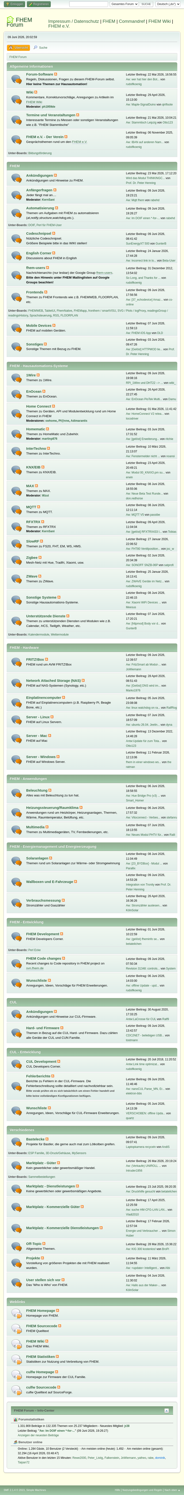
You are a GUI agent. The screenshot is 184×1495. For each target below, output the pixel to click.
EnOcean (34, 391)
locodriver (132, 418)
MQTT (31, 507)
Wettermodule (60, 634)
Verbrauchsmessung (44, 900)
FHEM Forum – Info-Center (34, 1410)
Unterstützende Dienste (46, 616)
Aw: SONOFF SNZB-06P (142, 565)
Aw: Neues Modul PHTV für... (144, 834)
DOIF (31, 225)
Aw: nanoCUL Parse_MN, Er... (145, 1089)
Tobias (172, 531)
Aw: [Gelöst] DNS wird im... (143, 685)
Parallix (130, 868)
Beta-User (168, 260)
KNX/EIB (33, 467)
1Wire (31, 375)
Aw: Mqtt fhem (135, 200)
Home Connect (39, 406)
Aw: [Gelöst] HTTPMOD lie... (144, 349)
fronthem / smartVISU (102, 310)
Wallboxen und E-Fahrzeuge (50, 882)
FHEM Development (43, 934)
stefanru (172, 817)
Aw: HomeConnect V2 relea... (145, 413)
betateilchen (134, 944)
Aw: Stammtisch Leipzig (141, 122)
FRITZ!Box (35, 659)
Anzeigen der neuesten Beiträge (38, 1435)
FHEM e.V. (59, 26)
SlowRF (33, 541)
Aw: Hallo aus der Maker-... (143, 1285)
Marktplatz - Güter (41, 1163)
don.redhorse (134, 498)
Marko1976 (133, 690)
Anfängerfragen (39, 190)
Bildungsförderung (40, 153)
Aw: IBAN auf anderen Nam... (145, 142)
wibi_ (172, 383)
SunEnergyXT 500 (138, 243)
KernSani (48, 199)
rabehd (154, 200)
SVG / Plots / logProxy (132, 310)
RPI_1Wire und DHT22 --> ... (144, 383)
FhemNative (64, 310)
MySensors (79, 1153)
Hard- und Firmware (43, 1028)
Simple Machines (36, 1490)
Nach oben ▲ (172, 1490)
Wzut (45, 495)
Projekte (33, 1258)
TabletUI (50, 310)
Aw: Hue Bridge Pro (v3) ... (143, 795)
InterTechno (36, 448)
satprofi (168, 565)
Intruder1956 (134, 1170)
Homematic (36, 429)
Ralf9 (165, 1019)
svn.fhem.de (35, 968)
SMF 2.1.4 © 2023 (14, 1490)
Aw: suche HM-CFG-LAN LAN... (146, 1209)
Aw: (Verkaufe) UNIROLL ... (143, 1166)
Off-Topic (34, 1244)
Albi (167, 1268)
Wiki (30, 92)
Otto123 (168, 122)
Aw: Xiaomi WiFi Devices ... (143, 602)
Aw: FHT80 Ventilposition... (143, 548)
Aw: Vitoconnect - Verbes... (143, 817)
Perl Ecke (34, 950)
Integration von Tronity (140, 884)
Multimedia (36, 827)
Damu (172, 399)
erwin (129, 477)
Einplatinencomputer (44, 698)
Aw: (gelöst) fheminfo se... (142, 939)
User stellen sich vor (43, 1280)
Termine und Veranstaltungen (51, 115)
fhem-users (36, 268)
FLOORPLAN (69, 315)
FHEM (109, 21)
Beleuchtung (37, 790)
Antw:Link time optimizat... (142, 1064)
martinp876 (49, 438)
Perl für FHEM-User (49, 225)
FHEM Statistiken (41, 1357)
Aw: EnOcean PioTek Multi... (144, 399)
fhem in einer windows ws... (143, 762)
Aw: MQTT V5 (135, 514)
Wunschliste (37, 980)
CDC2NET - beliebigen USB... (145, 1035)
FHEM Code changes (44, 958)
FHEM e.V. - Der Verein (45, 137)
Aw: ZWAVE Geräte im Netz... (145, 581)
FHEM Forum (19, 22)
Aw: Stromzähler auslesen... (144, 905)
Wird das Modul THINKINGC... (145, 178)
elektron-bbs (134, 1093)
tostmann (132, 1040)
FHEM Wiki (159, 21)
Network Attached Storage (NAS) (54, 681)
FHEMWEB (35, 310)
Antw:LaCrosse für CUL (141, 1019)
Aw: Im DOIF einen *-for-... (143, 218)
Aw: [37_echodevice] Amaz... (144, 299)
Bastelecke (36, 1139)
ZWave (32, 576)
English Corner (39, 253)
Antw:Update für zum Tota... (143, 741)
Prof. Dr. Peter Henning (141, 183)
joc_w (170, 548)
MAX (30, 486)
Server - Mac (37, 736)
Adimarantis (79, 420)
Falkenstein (111, 1458)
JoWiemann (133, 669)
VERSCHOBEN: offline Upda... (145, 1113)
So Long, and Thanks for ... (143, 278)
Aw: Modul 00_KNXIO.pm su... (145, 472)
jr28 (126, 1426)
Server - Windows (41, 757)
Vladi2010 (132, 1214)
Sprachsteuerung (40, 315)
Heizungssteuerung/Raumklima (52, 808)
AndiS (166, 1147)
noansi (170, 456)
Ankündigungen (40, 175)
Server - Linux (38, 717)
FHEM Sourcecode (42, 1326)
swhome (51, 420)
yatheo (142, 1458)
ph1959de (48, 106)
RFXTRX (33, 522)
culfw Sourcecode (41, 1387)
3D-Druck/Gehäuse (58, 1153)
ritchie (169, 439)
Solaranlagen (37, 858)
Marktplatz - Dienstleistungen (51, 1186)
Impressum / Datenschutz (73, 21)
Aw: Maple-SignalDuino (141, 104)
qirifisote (167, 104)
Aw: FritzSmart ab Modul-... (143, 664)
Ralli (172, 834)
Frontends (35, 292)
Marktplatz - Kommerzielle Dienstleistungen (63, 1228)
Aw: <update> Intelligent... (142, 1268)
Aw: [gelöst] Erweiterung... (142, 439)
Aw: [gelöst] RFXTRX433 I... (144, 531)
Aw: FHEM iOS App (138, 333)
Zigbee (32, 558)
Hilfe (117, 1490)
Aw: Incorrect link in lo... (141, 260)
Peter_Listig (95, 1458)
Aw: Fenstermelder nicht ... (143, 456)
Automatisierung (40, 208)
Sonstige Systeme (41, 597)
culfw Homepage (40, 1372)
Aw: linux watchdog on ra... (143, 707)
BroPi (165, 1249)
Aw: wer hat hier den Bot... (143, 79)
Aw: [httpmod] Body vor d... (143, 623)
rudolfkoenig (134, 84)
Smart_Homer (135, 800)
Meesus (131, 607)
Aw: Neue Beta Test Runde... (144, 493)
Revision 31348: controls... (143, 968)
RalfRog (172, 707)
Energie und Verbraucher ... (143, 1230)
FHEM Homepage (41, 1311)
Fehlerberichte (38, 1076)
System (171, 968)
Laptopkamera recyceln (141, 1147)
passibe (155, 514)
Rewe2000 (79, 1458)
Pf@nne (63, 420)
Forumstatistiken (29, 1419)
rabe (151, 1458)
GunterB (161, 243)
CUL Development (41, 1061)
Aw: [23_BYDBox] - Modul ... (144, 863)
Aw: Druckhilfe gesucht (140, 1191)
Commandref (132, 21)
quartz (130, 1118)
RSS (56, 315)
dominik (160, 1458)
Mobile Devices (39, 325)
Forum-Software (40, 74)
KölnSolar (132, 910)
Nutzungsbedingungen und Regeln (142, 1490)
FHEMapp (80, 310)
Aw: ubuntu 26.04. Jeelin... (143, 724)
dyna (169, 724)
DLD (160, 333)
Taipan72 (23, 1462)
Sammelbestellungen (41, 1177)
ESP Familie (36, 1153)
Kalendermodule (38, 634)
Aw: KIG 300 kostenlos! (141, 1249)
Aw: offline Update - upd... (142, 985)
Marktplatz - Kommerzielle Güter (53, 1207)
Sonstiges (35, 344)
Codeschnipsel (39, 233)
